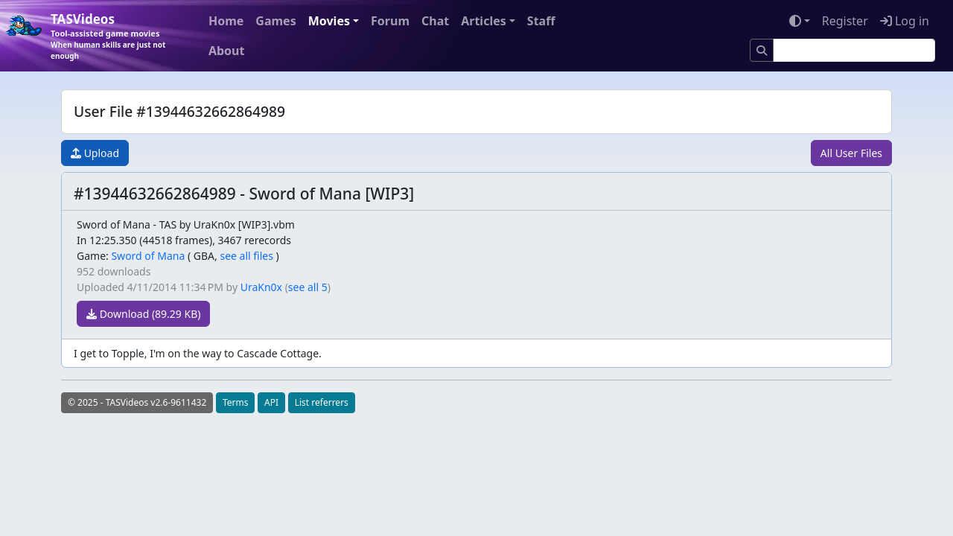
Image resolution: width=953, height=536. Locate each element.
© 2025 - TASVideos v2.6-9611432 (137, 402)
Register (845, 21)
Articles (483, 21)
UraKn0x (261, 287)
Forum (390, 21)
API (271, 402)
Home (225, 21)
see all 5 (308, 287)
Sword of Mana (148, 256)
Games (275, 21)
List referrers (321, 402)
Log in (904, 21)
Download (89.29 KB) (143, 314)
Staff (541, 21)
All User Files (851, 153)
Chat (435, 21)
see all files (246, 256)
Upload (95, 153)
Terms (236, 402)
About (226, 50)
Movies (329, 21)
